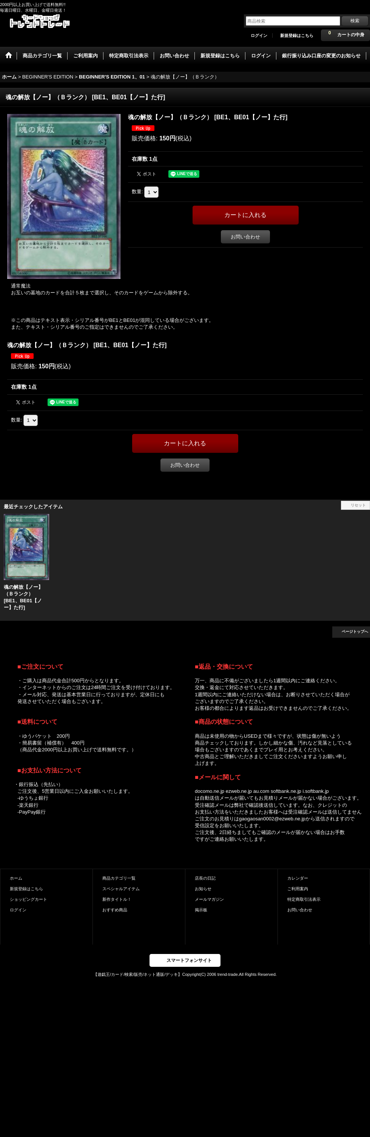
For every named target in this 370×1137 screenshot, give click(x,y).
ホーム (16, 878)
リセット (358, 505)
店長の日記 (205, 878)
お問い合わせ (245, 237)
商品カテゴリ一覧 (119, 878)
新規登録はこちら (296, 35)
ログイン (259, 35)
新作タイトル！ (116, 899)
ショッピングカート (28, 899)
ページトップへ (355, 631)
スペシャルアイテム (121, 888)
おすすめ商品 (114, 910)
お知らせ (203, 888)
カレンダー (297, 878)
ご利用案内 (297, 888)
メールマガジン (209, 899)
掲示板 (201, 910)
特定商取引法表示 (304, 899)
